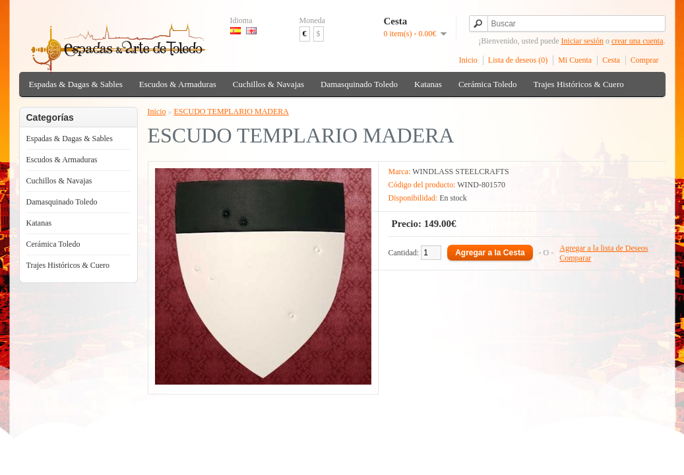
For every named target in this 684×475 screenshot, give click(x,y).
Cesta (611, 60)
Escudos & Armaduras (177, 84)
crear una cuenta (637, 41)
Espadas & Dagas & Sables (76, 84)
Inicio (468, 60)
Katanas (428, 84)
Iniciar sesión (582, 41)
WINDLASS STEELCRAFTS (460, 171)
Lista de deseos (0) (517, 60)
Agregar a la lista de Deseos (603, 248)
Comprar (645, 60)
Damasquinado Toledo (359, 84)
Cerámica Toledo (487, 84)
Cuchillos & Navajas (268, 84)
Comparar (575, 258)
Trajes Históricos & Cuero (579, 84)
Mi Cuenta (575, 60)
